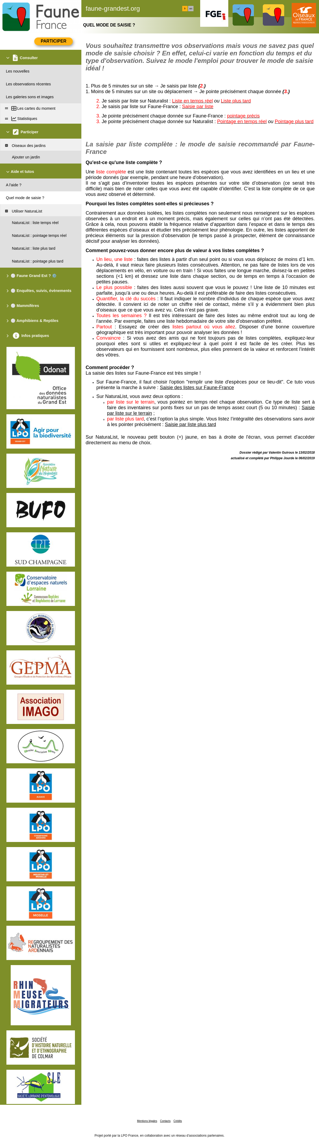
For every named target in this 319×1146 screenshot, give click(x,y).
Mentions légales (147, 1121)
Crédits (177, 1121)
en (190, 8)
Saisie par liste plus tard (190, 424)
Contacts (165, 1121)
